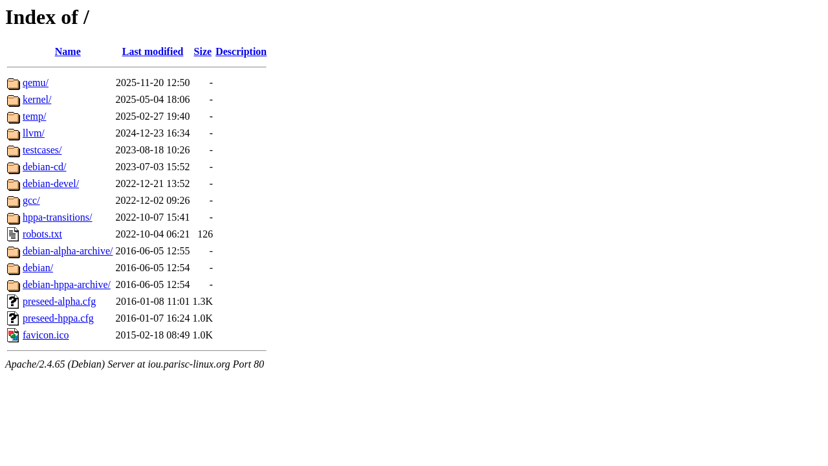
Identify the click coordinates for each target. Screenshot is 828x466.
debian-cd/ (45, 166)
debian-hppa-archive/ (67, 284)
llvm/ (34, 133)
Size (203, 51)
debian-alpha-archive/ (68, 250)
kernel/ (37, 99)
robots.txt (42, 233)
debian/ (38, 267)
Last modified (153, 51)
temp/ (34, 116)
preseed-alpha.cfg (59, 301)
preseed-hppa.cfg (58, 318)
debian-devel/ (51, 183)
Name (68, 51)
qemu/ (36, 82)
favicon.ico (46, 334)
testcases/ (42, 149)
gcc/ (31, 200)
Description (241, 51)
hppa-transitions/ (58, 217)
